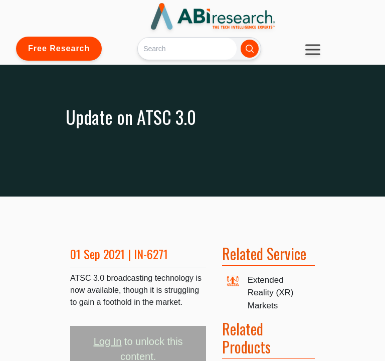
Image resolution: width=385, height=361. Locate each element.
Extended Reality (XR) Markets (271, 292)
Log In (108, 341)
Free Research (59, 48)
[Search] (187, 48)
